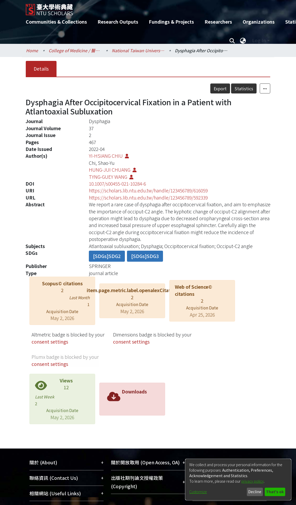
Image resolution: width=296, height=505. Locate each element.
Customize (198, 491)
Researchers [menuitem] (218, 21)
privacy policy (252, 481)
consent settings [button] (50, 341)
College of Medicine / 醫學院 (75, 50)
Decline (254, 491)
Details (41, 68)
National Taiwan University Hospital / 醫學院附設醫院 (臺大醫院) (138, 50)
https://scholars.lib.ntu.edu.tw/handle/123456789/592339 (148, 197)
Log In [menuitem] (259, 40)
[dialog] (238, 479)
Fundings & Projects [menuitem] (171, 21)
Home (32, 50)
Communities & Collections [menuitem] (56, 21)
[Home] (143, 7)
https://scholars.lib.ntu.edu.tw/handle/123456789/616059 (148, 190)
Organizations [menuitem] (259, 21)
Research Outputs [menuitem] (118, 21)
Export (220, 88)
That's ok (275, 491)
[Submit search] (232, 40)
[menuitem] (243, 40)
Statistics (243, 88)
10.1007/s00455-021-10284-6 (117, 183)
